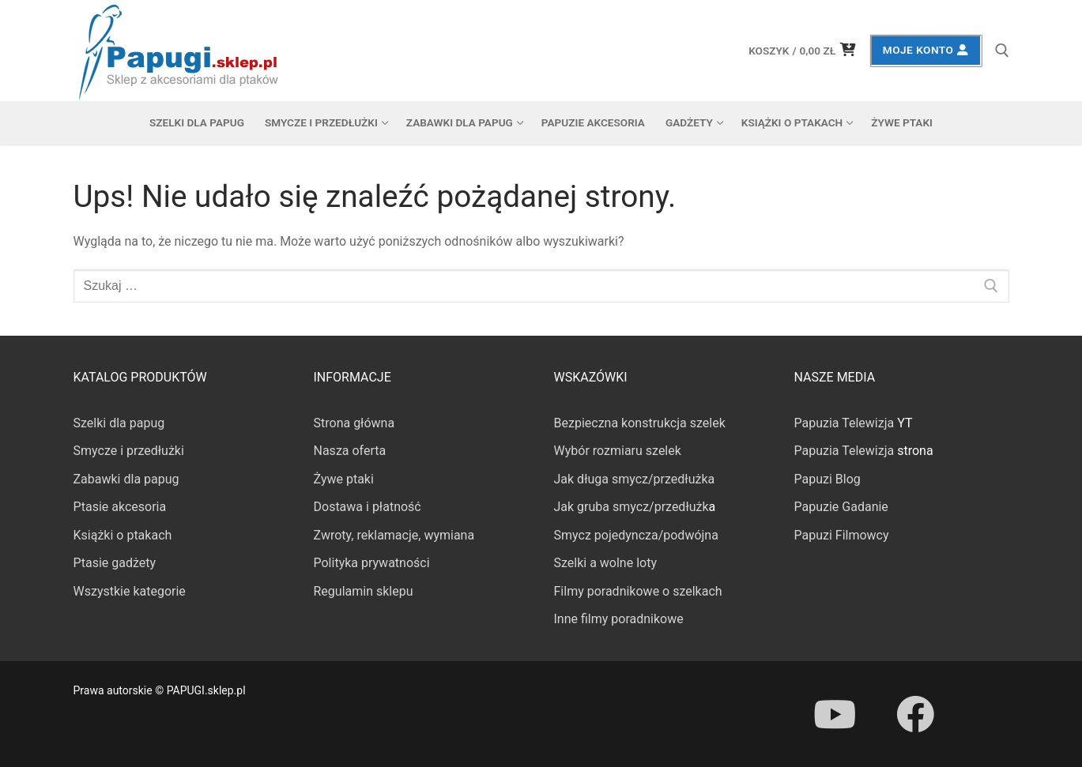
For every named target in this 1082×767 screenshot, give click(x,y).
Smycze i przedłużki (129, 450)
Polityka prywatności (372, 562)
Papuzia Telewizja (844, 422)
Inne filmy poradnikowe (619, 618)
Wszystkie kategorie (130, 591)
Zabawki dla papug (126, 479)
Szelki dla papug (119, 422)
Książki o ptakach (123, 535)
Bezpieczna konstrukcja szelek (640, 422)
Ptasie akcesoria (120, 506)
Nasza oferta (350, 450)
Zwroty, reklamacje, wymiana (394, 535)
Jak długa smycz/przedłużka (634, 479)
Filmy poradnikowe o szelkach (638, 591)
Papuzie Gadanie (841, 506)
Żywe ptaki (344, 479)
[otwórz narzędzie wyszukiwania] (1002, 50)
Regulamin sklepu (363, 591)
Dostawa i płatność (367, 506)
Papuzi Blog (827, 479)
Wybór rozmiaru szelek (617, 450)
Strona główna (354, 422)
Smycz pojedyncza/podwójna (636, 535)
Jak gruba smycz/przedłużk (631, 506)
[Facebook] (915, 714)
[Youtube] (835, 714)
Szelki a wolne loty (605, 562)
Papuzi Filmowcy (841, 535)
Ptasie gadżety (115, 562)
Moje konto (926, 49)
